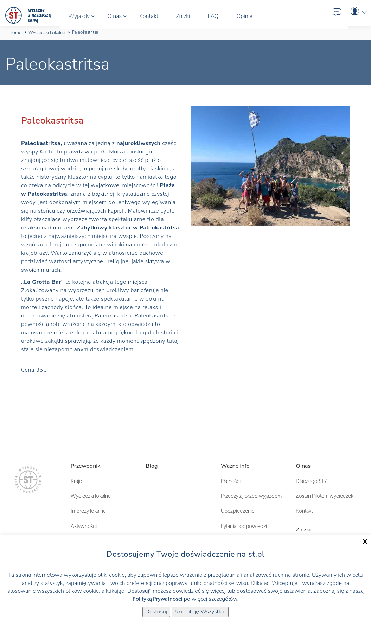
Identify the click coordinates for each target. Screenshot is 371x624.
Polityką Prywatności (158, 599)
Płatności (231, 481)
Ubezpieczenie (238, 511)
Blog (152, 466)
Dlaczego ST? (311, 481)
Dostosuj (156, 612)
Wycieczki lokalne (91, 496)
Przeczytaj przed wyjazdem (251, 496)
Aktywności (84, 526)
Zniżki (303, 530)
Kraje (76, 481)
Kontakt (304, 511)
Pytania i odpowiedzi (244, 526)
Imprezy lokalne (88, 511)
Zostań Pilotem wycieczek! (325, 496)
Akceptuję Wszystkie (200, 612)
